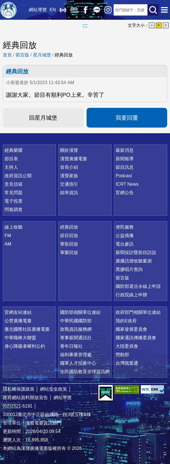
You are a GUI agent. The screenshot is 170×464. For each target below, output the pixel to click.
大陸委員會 (127, 346)
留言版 (22, 54)
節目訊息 (125, 167)
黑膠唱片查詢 (129, 269)
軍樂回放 (69, 252)
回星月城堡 (43, 118)
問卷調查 (14, 209)
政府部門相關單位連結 (138, 312)
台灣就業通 (127, 363)
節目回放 (69, 235)
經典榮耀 (14, 150)
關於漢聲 (69, 150)
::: (85, 25)
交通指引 (69, 184)
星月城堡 (42, 54)
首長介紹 (69, 167)
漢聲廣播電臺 (8, 9)
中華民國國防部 (76, 320)
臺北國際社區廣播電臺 (27, 329)
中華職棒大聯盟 (20, 337)
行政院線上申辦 (131, 294)
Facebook (85, 10)
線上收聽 (63, 10)
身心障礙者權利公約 (25, 346)
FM (8, 235)
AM (8, 244)
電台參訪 (125, 244)
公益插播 (125, 235)
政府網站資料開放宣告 (25, 397)
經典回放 (74, 10)
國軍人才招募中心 (78, 363)
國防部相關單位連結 (80, 312)
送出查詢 (153, 10)
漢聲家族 (69, 175)
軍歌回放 (69, 244)
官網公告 (125, 192)
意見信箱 (14, 184)
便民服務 (125, 227)
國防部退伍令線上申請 (138, 286)
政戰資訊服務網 (76, 329)
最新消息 (125, 150)
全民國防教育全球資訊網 (85, 371)
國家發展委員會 (131, 329)
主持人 (11, 167)
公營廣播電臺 (18, 320)
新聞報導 (125, 158)
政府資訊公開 (18, 175)
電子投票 (14, 201)
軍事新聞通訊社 (76, 337)
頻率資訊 (69, 192)
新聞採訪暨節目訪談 (136, 252)
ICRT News (127, 184)
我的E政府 (126, 320)
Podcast (124, 175)
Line (96, 10)
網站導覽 (38, 9)
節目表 (11, 158)
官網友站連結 (18, 312)
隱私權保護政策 (18, 389)
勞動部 (122, 354)
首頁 (7, 54)
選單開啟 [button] (164, 10)
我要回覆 (127, 118)
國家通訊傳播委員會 (136, 337)
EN (53, 9)
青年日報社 (71, 346)
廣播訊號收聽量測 (134, 261)
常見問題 (14, 192)
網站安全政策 (53, 389)
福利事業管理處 (76, 354)
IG (108, 10)
